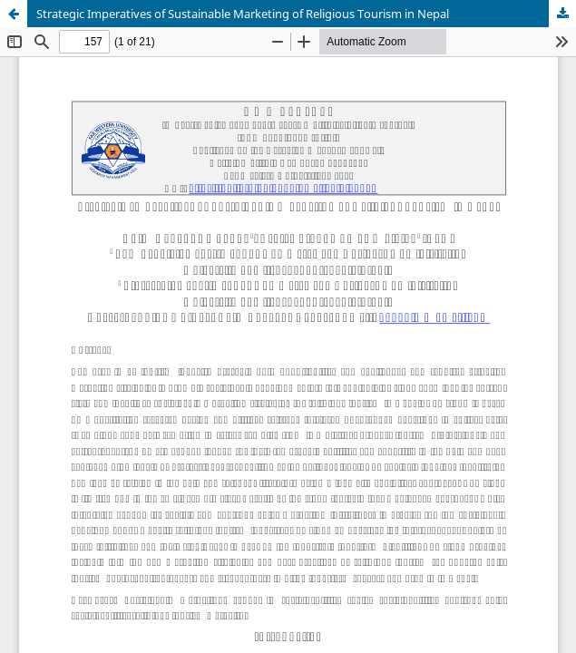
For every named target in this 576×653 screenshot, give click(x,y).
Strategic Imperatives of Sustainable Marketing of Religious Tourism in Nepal (242, 13)
